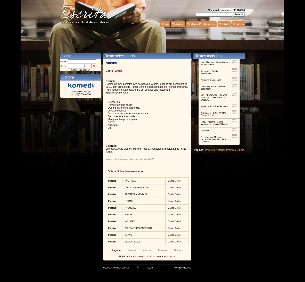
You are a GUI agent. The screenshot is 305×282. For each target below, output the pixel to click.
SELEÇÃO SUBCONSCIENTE (138, 228)
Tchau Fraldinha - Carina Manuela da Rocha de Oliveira (214, 123)
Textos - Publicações (201, 24)
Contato (224, 24)
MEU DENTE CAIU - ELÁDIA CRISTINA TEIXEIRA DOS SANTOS (214, 97)
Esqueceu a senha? (81, 70)
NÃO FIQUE (130, 181)
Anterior (147, 250)
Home (165, 24)
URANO (128, 235)
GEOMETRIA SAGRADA (136, 194)
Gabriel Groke (174, 181)
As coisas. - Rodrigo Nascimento (210, 72)
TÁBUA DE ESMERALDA (136, 187)
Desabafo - (206, 131)
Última (177, 250)
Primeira (132, 250)
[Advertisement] (152, 39)
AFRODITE (130, 215)
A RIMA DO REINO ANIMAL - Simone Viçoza (214, 114)
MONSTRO (130, 221)
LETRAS (129, 201)
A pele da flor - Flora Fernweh (214, 106)
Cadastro (178, 24)
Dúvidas (238, 24)
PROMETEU (130, 208)
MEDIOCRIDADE (133, 242)
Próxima (162, 250)
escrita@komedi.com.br (116, 267)
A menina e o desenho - (211, 80)
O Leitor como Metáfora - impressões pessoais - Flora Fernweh (213, 139)
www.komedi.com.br (81, 92)
